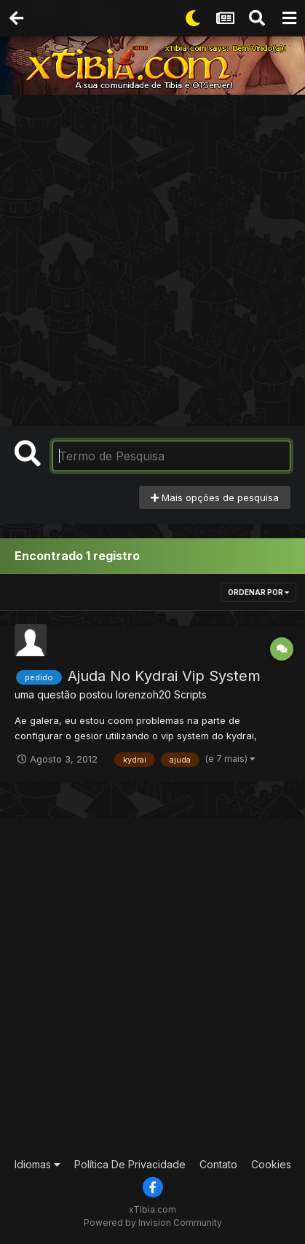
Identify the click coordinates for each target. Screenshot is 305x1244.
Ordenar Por (258, 592)
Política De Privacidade (130, 1164)
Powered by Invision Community (153, 1222)
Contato (218, 1164)
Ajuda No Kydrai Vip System (164, 676)
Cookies (271, 1164)
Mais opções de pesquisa (215, 497)
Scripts (190, 694)
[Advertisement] (152, 254)
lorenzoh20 (143, 694)
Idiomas (37, 1164)
